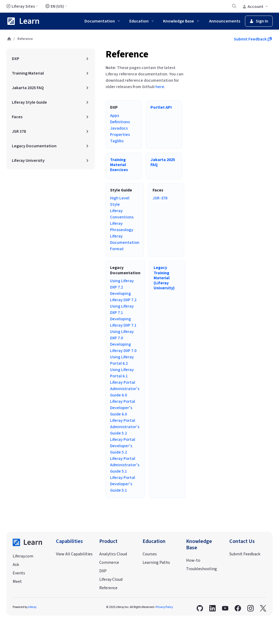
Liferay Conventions (122, 214)
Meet (17, 581)
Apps (114, 115)
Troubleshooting (201, 569)
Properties (120, 135)
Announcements (224, 21)
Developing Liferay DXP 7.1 (123, 322)
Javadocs (119, 128)
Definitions (120, 122)
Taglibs (117, 141)
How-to (193, 560)
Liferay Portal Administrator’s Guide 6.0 (124, 388)
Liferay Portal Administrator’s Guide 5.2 (124, 427)
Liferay (32, 607)
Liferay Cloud (110, 579)
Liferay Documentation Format (124, 242)
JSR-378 (160, 198)
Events (19, 573)
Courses (150, 554)
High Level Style (119, 201)
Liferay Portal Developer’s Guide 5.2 (122, 446)
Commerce (109, 562)
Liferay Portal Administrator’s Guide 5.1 (124, 465)
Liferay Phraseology (121, 227)
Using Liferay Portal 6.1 (122, 373)
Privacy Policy (164, 607)
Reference (127, 54)
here (159, 87)
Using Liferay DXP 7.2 (122, 284)
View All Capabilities (74, 554)
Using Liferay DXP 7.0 (122, 335)
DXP (103, 571)
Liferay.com (23, 556)
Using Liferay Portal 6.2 (122, 360)
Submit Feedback (253, 39)
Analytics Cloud (113, 554)
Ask (16, 565)
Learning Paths (156, 562)
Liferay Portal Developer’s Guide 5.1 (122, 484)
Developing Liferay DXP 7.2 (123, 297)
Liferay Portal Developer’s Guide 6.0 (122, 408)
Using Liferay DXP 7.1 (122, 309)
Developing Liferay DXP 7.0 (123, 347)
